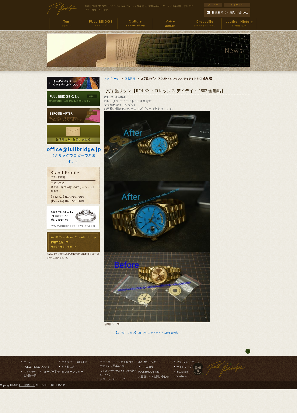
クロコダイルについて (113, 379)
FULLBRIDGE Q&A (149, 371)
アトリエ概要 (146, 366)
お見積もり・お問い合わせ (153, 376)
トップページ (111, 78)
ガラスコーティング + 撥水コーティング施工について (117, 363)
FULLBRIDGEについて (37, 366)
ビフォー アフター (72, 371)
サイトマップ (184, 366)
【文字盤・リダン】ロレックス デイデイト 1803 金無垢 (146, 332)
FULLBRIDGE (27, 385)
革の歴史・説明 (147, 361)
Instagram (182, 371)
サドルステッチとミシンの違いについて (118, 372)
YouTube (181, 376)
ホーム (27, 361)
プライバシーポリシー (189, 361)
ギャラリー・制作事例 (74, 361)
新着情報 (130, 78)
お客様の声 (68, 366)
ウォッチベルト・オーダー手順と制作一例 (41, 373)
